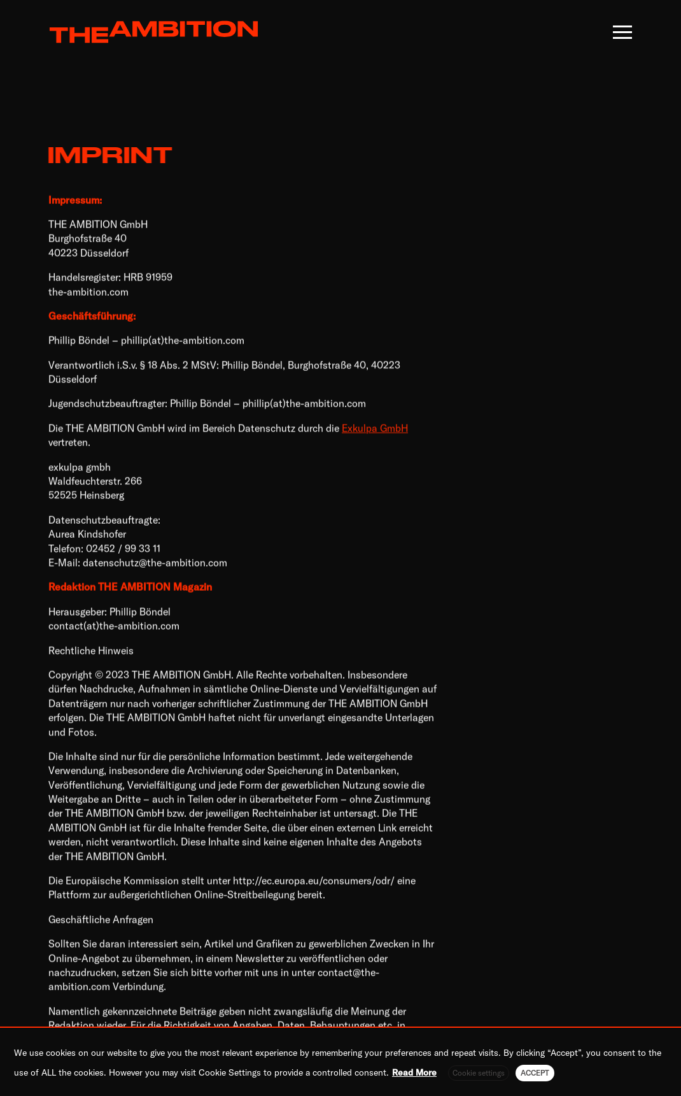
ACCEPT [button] (535, 1073)
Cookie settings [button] (479, 1073)
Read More (414, 1072)
